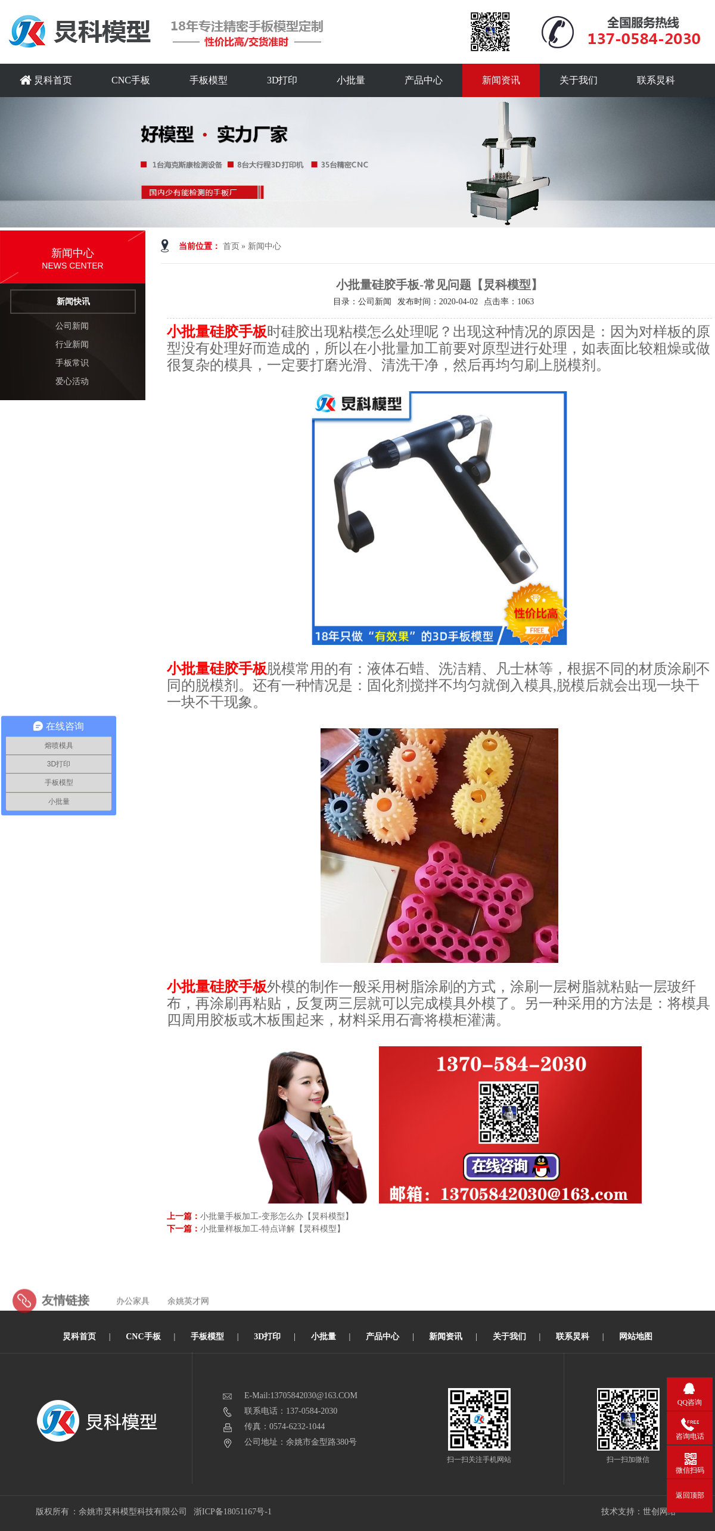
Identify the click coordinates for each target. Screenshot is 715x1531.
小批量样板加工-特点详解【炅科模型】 (272, 1228)
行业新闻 (72, 344)
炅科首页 (46, 80)
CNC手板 (130, 80)
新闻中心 (264, 246)
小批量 (351, 80)
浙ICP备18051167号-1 (233, 1511)
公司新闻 (72, 326)
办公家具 (133, 1318)
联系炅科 (656, 80)
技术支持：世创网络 (638, 1511)
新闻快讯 (73, 301)
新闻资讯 (501, 80)
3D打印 (282, 80)
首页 (231, 246)
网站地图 (635, 1336)
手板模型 (208, 80)
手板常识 (72, 362)
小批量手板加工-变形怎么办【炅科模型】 (276, 1216)
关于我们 (578, 80)
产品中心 (424, 80)
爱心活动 (72, 381)
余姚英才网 (188, 1318)
